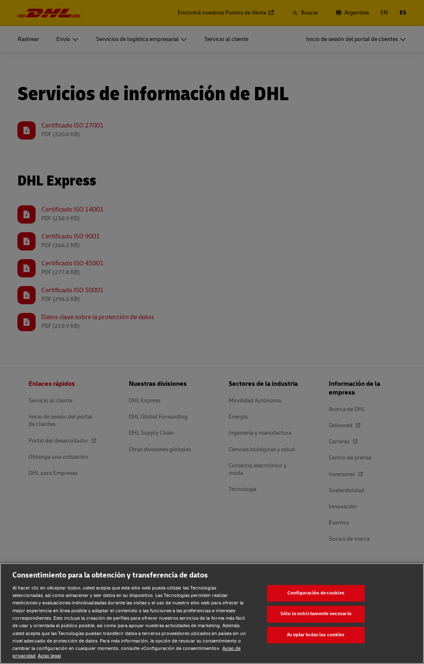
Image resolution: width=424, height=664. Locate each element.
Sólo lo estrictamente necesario (316, 614)
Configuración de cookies (315, 593)
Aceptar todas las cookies (315, 635)
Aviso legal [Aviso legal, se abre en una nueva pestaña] (49, 656)
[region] (212, 613)
